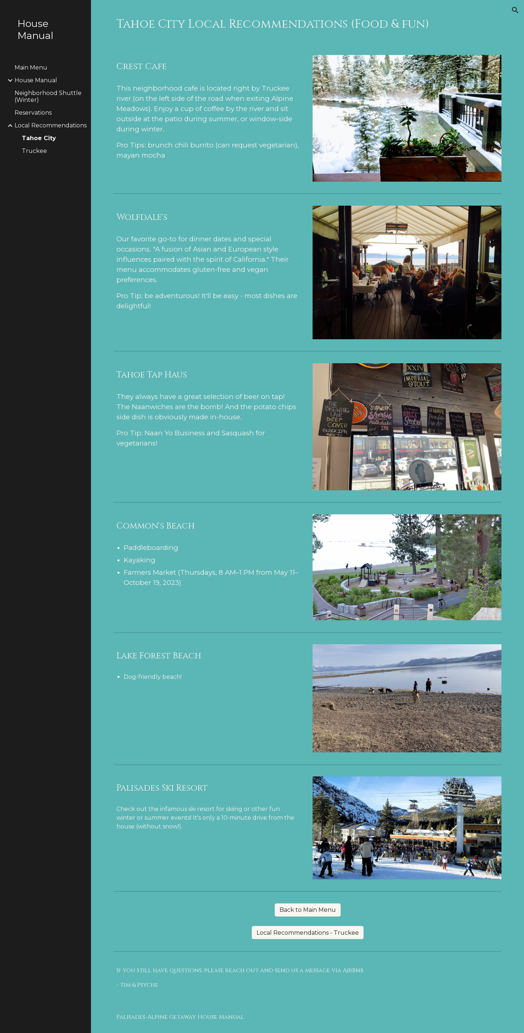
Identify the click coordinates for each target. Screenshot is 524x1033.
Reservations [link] (33, 112)
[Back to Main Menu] (307, 910)
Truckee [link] (34, 150)
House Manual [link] (36, 80)
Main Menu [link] (31, 67)
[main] (308, 23)
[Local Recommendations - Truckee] (307, 932)
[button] (515, 10)
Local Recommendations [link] (51, 125)
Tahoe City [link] (39, 138)
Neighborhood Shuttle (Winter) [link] (48, 96)
